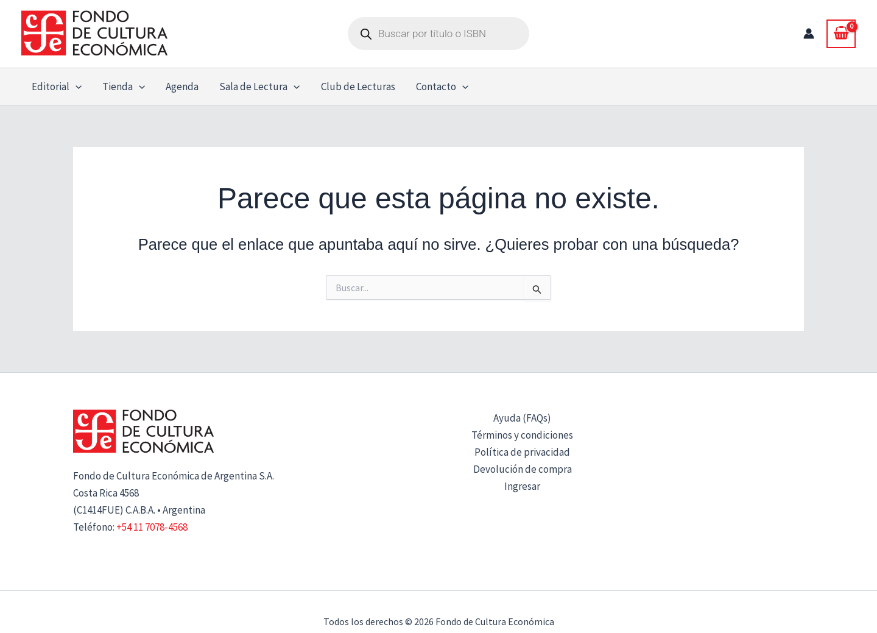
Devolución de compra (522, 469)
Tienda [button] (123, 86)
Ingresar (522, 486)
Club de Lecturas (358, 86)
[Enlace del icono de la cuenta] (808, 33)
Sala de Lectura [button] (259, 86)
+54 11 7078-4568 (152, 527)
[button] (75, 86)
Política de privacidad (522, 452)
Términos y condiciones (522, 435)
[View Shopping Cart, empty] (841, 33)
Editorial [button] (57, 86)
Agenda (182, 86)
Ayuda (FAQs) (522, 418)
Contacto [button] (442, 86)
